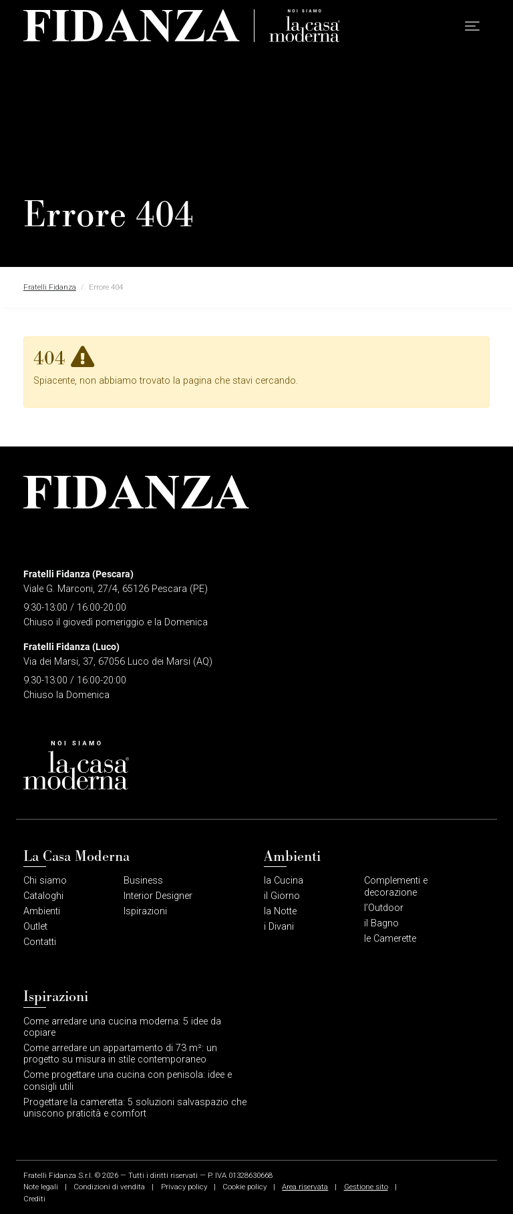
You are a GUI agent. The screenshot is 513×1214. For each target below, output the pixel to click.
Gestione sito (366, 1186)
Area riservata (305, 1186)
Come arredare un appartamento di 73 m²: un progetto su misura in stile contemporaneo (120, 1053)
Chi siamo (45, 880)
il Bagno (381, 923)
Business (143, 880)
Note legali (40, 1186)
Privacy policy (184, 1186)
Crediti (34, 1198)
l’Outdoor (383, 908)
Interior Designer (158, 896)
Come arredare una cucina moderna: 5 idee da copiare (122, 1027)
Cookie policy (244, 1186)
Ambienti (41, 911)
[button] (472, 26)
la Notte (280, 911)
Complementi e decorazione (396, 886)
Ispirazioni (145, 911)
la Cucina (283, 880)
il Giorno (282, 896)
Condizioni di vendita (109, 1186)
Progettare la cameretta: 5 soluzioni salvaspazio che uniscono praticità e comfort (134, 1108)
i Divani (279, 926)
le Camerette (390, 938)
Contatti (39, 942)
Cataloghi (43, 896)
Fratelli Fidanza (49, 287)
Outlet (35, 926)
